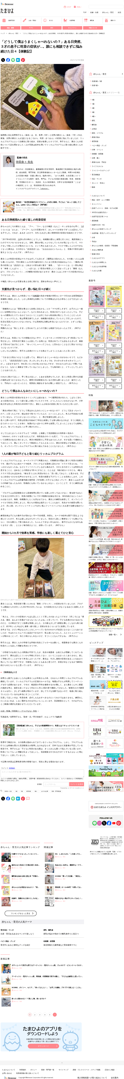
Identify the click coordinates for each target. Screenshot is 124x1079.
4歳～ (36, 791)
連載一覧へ (113, 634)
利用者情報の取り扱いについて (27, 1073)
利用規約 (22, 1070)
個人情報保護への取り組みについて (92, 1077)
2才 (19, 239)
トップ (3, 33)
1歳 (93, 104)
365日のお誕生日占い (100, 212)
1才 (82, 226)
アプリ (31, 28)
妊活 (119, 12)
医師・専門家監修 (56, 791)
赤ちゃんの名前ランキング (101, 229)
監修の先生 (96, 254)
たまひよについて (98, 196)
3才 (23, 138)
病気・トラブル (97, 133)
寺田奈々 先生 (24, 162)
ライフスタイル (97, 166)
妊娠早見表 (8, 20)
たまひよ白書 (97, 270)
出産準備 (69, 20)
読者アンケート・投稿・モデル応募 (105, 208)
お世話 (94, 129)
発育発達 (28, 791)
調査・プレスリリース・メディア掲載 (86, 1070)
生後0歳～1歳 (97, 81)
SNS (51, 28)
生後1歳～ (95, 85)
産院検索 (95, 221)
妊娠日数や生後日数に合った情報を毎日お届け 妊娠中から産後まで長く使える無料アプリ (43, 1040)
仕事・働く (96, 158)
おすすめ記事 (44, 791)
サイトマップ (63, 1070)
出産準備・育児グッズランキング (104, 233)
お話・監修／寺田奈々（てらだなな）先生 (19, 711)
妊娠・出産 (94, 12)
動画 (93, 187)
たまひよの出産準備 (99, 266)
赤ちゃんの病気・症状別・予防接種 (105, 246)
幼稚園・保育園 (97, 154)
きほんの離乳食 (97, 250)
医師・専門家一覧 (47, 1070)
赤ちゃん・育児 (108, 12)
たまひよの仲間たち (99, 262)
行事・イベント (97, 150)
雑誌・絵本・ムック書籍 (101, 200)
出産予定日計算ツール (100, 216)
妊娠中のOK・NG (98, 225)
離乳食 (89, 20)
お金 (93, 237)
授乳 (93, 120)
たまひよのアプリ (98, 258)
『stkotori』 (44, 188)
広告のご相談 (109, 1070)
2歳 (16, 791)
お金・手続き (29, 20)
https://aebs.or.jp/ (105, 847)
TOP (84, 12)
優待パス (110, 20)
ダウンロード (43, 1046)
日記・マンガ (97, 179)
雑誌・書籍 (10, 28)
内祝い (78, 7)
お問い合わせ (7, 1073)
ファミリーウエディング (101, 170)
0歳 (93, 100)
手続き (94, 241)
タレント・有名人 (98, 183)
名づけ (48, 20)
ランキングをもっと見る (20, 913)
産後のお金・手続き (99, 162)
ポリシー (33, 1070)
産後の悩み (96, 137)
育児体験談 (96, 174)
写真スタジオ (93, 28)
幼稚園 (36, 295)
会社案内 (114, 1077)
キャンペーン (72, 28)
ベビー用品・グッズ (99, 145)
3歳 (22, 791)
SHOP (67, 7)
